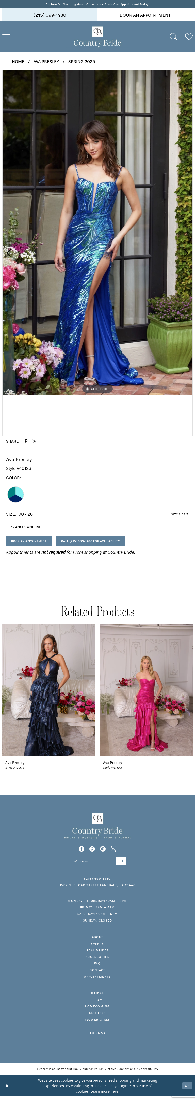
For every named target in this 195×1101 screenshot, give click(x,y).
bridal (97, 997)
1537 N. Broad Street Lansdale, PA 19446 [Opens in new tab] (97, 889)
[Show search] (173, 37)
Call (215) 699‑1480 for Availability (100, 544)
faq (97, 967)
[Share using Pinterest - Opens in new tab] (26, 442)
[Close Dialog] (7, 1090)
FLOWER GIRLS (97, 1024)
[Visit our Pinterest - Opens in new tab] (92, 853)
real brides (97, 954)
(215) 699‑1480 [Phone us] (50, 15)
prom (97, 1004)
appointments (97, 981)
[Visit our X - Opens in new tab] (113, 853)
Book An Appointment (32, 544)
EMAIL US (97, 1037)
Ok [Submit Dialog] (187, 1090)
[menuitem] (50, 15)
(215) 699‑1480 (97, 883)
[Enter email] (97, 865)
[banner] (97, 37)
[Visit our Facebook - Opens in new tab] (81, 853)
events (97, 948)
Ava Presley (46, 62)
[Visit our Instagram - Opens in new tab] (103, 853)
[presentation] (48, 693)
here (114, 1095)
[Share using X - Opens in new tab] (34, 442)
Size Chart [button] (179, 515)
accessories (97, 961)
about (97, 941)
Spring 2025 (81, 62)
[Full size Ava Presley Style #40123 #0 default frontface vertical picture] (97, 232)
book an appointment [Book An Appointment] (145, 15)
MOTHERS (97, 1017)
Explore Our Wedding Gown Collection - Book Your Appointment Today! (97, 4)
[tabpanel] (97, 232)
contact (97, 974)
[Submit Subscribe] (120, 865)
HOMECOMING (97, 1010)
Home (18, 62)
